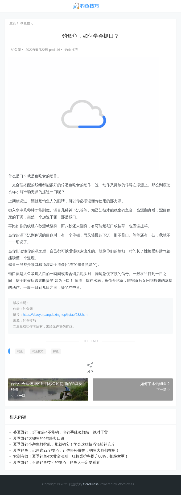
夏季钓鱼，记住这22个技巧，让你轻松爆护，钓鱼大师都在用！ (66, 450)
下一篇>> (163, 389)
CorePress (91, 484)
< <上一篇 (18, 396)
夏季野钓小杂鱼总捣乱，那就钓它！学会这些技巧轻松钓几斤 (64, 444)
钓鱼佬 (16, 50)
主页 (12, 23)
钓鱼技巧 (26, 23)
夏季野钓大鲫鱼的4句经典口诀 (38, 438)
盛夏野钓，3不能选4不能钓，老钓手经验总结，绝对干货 (60, 432)
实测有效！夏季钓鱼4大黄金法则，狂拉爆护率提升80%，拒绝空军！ (70, 456)
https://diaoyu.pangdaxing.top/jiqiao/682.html (55, 314)
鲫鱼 (56, 351)
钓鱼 (20, 351)
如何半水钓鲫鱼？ (155, 384)
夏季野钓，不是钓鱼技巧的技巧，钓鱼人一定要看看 (56, 462)
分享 (90, 367)
